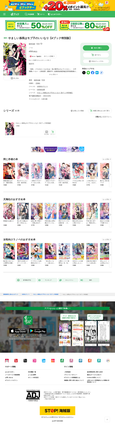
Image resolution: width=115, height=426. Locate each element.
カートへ (98, 55)
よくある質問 (32, 375)
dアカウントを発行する (50, 417)
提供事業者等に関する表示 (95, 372)
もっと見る (106, 159)
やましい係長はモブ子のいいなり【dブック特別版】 (34, 123)
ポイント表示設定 (33, 377)
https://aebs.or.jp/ (50, 399)
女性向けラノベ (42, 86)
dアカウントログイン (11, 380)
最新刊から (107, 117)
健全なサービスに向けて (94, 375)
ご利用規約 (67, 372)
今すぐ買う (97, 48)
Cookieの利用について (94, 377)
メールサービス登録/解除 (12, 375)
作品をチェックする (97, 61)
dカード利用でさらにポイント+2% (39, 60)
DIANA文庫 (41, 89)
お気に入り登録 (78, 111)
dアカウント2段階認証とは (72, 377)
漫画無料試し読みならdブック (10, 294)
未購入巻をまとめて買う (101, 111)
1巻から (98, 117)
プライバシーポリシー (70, 375)
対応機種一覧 (32, 372)
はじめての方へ (9, 372)
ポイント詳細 (48, 56)
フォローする (41, 44)
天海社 (38, 83)
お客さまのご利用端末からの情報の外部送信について (98, 381)
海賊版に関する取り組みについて (74, 380)
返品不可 (31, 63)
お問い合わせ (9, 377)
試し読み (16, 78)
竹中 (38, 44)
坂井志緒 (32, 44)
